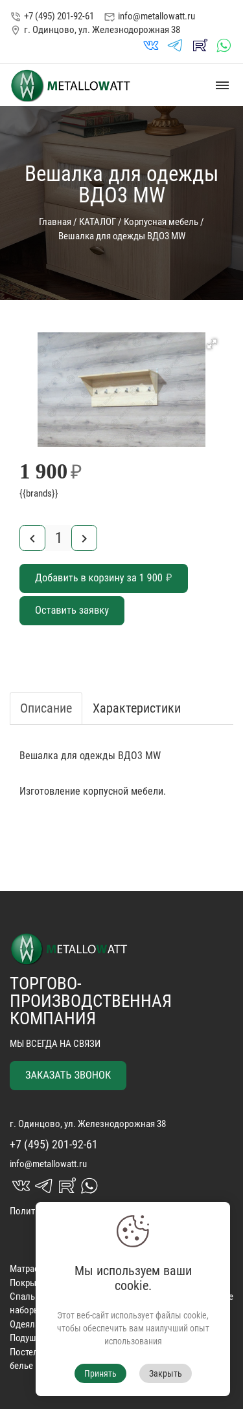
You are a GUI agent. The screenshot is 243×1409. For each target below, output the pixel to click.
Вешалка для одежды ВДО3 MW (121, 236)
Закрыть (165, 1373)
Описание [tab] (46, 708)
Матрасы (27, 1269)
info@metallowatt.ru (149, 16)
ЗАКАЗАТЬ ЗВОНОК (68, 1076)
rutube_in (199, 46)
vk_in (151, 46)
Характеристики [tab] (137, 708)
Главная (55, 222)
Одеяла (25, 1324)
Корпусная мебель (161, 222)
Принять (100, 1373)
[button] (212, 344)
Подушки (28, 1338)
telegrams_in (175, 46)
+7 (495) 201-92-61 (52, 16)
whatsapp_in (223, 46)
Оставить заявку (72, 611)
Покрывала (33, 1283)
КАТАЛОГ (97, 222)
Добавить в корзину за (103, 578)
